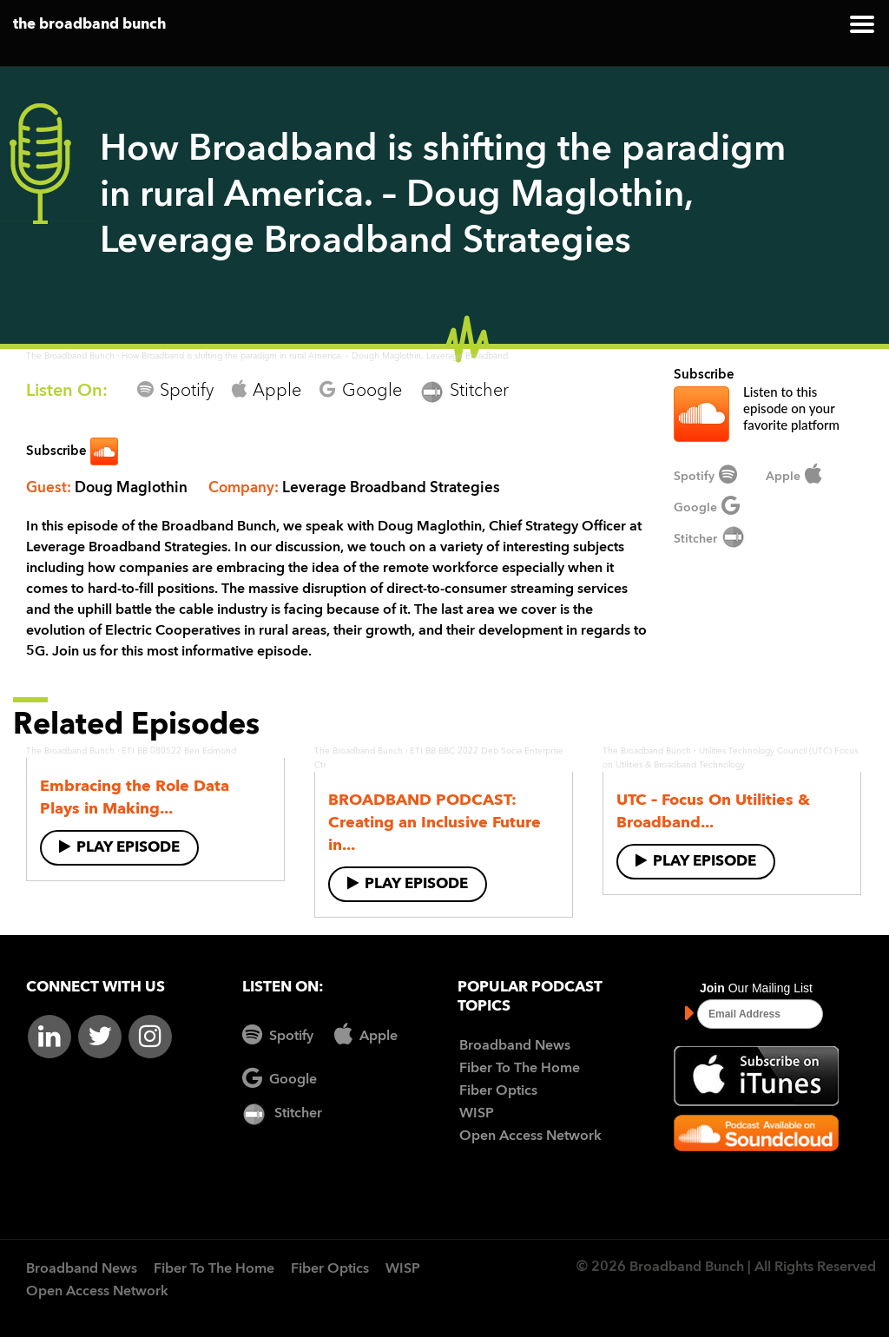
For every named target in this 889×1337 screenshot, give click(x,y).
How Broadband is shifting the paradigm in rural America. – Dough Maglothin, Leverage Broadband (315, 356)
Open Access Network (530, 1136)
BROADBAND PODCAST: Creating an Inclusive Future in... (434, 823)
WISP (476, 1114)
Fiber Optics (498, 1091)
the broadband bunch (89, 24)
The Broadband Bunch (70, 356)
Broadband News (514, 1046)
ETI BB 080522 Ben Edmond (179, 751)
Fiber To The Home (519, 1069)
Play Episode (119, 847)
